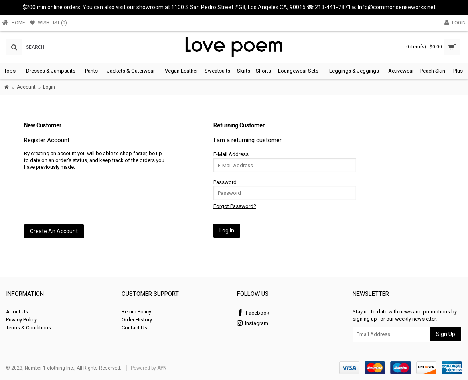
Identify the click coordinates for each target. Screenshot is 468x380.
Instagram (252, 323)
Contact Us (134, 328)
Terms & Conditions (28, 328)
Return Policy (136, 312)
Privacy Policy (21, 320)
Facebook (253, 313)
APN (161, 368)
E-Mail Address (231, 154)
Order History (137, 320)
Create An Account (54, 231)
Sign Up (445, 334)
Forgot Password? (234, 206)
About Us (17, 312)
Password (225, 182)
